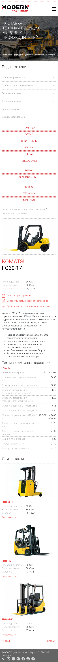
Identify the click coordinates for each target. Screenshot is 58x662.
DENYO (29, 170)
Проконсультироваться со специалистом (28, 306)
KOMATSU (29, 127)
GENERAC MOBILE (29, 177)
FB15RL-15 (8, 502)
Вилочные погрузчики (34, 209)
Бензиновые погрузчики (14, 213)
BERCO (29, 186)
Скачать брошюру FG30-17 (20, 295)
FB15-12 (6, 560)
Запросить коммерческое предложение (27, 301)
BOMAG (29, 134)
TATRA (29, 154)
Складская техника (11, 209)
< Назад (6, 641)
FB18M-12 (7, 619)
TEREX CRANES (29, 160)
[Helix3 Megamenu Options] (54, 9)
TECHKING (29, 193)
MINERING (29, 200)
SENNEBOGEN (29, 140)
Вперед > (51, 641)
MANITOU (29, 147)
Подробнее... (8, 517)
